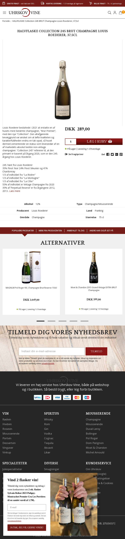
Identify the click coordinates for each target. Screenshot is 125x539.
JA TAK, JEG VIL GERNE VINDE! (26, 527)
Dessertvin (9, 442)
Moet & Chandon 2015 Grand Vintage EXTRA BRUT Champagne (94, 289)
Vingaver (7, 447)
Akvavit (48, 447)
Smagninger (51, 468)
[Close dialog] (94, 476)
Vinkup (6, 451)
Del (103, 154)
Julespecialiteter (12, 468)
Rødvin (6, 419)
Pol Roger (92, 437)
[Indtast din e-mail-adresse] (52, 351)
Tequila (48, 442)
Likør (47, 451)
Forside (6, 20)
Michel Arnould (95, 451)
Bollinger (91, 433)
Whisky (48, 419)
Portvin (6, 437)
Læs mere (14, 190)
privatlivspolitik (48, 363)
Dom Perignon (95, 442)
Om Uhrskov (93, 468)
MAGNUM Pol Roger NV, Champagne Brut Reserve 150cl (31, 287)
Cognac (48, 437)
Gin (46, 428)
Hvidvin (7, 424)
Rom (47, 424)
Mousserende (10, 433)
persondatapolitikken (14, 521)
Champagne (93, 419)
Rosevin (7, 428)
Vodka (48, 433)
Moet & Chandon (96, 447)
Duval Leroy (93, 428)
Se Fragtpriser (74, 154)
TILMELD (96, 351)
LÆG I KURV (99, 142)
